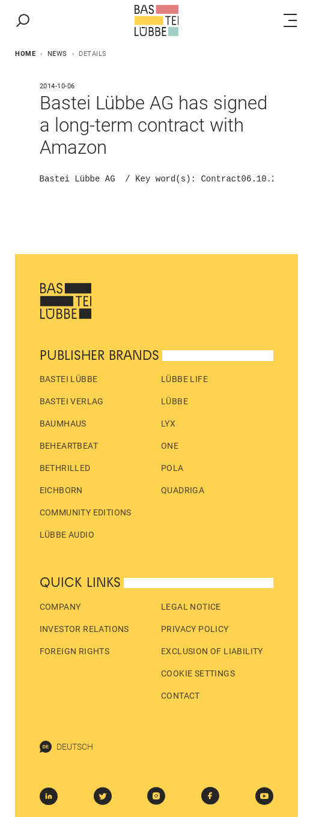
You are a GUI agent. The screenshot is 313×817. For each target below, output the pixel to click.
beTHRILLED (65, 468)
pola (172, 468)
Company (60, 607)
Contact (180, 695)
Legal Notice (191, 607)
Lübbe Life (184, 379)
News (57, 54)
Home (25, 54)
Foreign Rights (75, 651)
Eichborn (61, 490)
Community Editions (86, 512)
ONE (169, 446)
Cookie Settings (198, 673)
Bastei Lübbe (69, 379)
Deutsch (66, 747)
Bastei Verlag (72, 401)
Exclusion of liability (212, 651)
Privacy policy (195, 629)
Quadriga (182, 490)
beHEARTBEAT (69, 446)
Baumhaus (63, 423)
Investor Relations (84, 629)
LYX (168, 423)
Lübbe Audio (67, 534)
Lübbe (174, 401)
